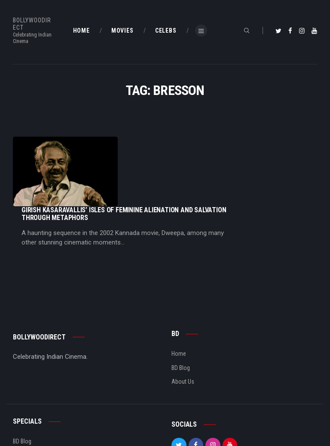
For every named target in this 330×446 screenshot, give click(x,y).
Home (178, 300)
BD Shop (23, 401)
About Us (182, 328)
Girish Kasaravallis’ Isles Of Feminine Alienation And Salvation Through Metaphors (209, 144)
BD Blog (180, 314)
